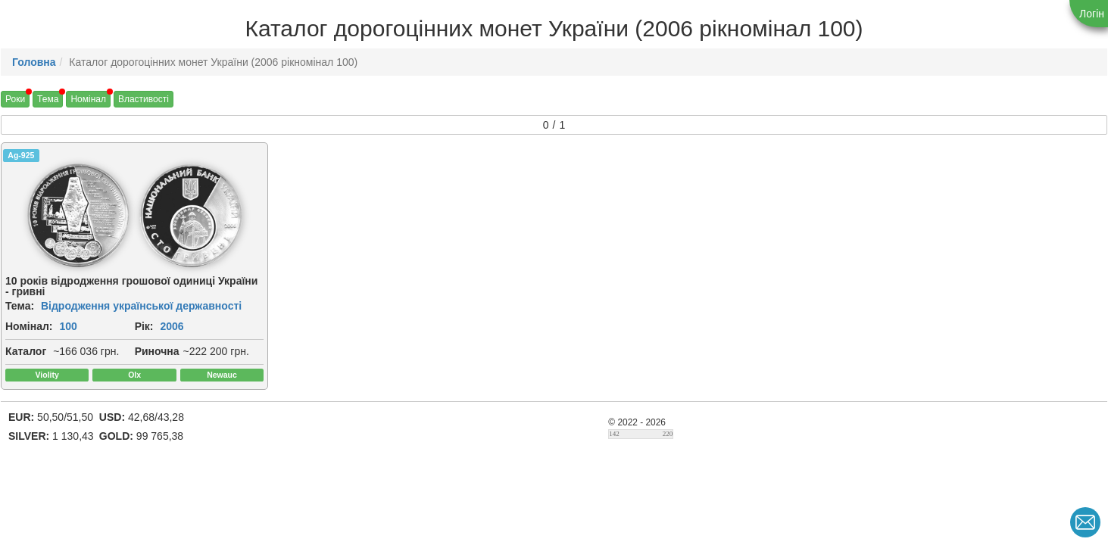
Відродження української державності (141, 306)
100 (67, 326)
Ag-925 (21, 155)
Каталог (25, 351)
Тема (47, 99)
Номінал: (29, 326)
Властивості (143, 99)
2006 (171, 326)
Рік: (144, 326)
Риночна (157, 351)
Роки (15, 99)
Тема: (19, 306)
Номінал (88, 99)
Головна (34, 62)
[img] (78, 215)
